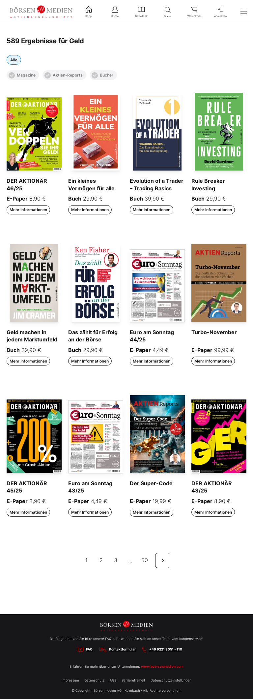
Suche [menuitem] (167, 11)
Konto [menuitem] (115, 11)
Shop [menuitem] (88, 11)
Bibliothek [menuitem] (141, 11)
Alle (13, 59)
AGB (113, 680)
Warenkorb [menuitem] (194, 11)
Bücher (102, 75)
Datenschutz (94, 680)
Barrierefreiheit (133, 680)
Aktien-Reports (63, 75)
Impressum (70, 680)
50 (144, 560)
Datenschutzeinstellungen (171, 680)
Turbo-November (214, 332)
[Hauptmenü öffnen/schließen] (243, 11)
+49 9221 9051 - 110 (165, 649)
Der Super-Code (151, 483)
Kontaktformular (122, 649)
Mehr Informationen (28, 209)
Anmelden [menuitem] (220, 11)
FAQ (89, 649)
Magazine (22, 75)
